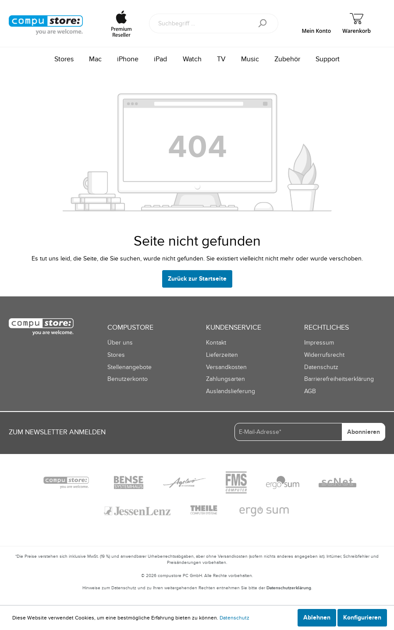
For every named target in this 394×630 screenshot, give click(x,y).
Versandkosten (226, 367)
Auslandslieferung (230, 391)
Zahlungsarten (225, 379)
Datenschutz (321, 367)
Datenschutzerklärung (288, 588)
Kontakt (216, 342)
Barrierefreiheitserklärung (339, 379)
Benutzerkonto (127, 379)
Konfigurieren (362, 617)
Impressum (319, 342)
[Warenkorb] (356, 23)
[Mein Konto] (316, 23)
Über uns (120, 342)
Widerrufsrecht (324, 355)
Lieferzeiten (222, 355)
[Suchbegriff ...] (200, 23)
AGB (310, 391)
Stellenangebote (129, 367)
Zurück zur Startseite (197, 278)
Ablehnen (316, 617)
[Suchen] (265, 23)
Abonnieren (363, 432)
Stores (116, 355)
